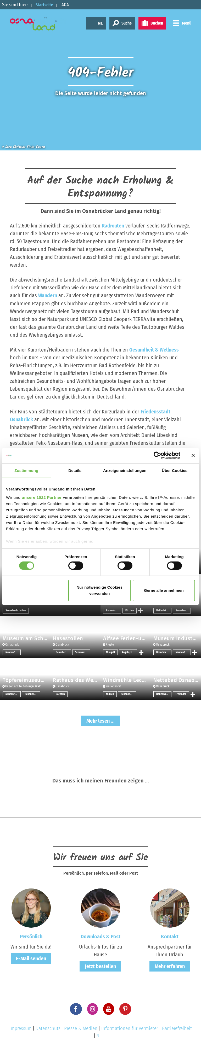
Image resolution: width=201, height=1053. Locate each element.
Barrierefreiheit (177, 1028)
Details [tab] (74, 470)
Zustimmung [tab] (26, 470)
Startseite (46, 5)
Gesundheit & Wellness (154, 349)
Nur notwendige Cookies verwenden (99, 590)
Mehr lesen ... (100, 720)
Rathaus (60, 693)
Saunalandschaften (15, 610)
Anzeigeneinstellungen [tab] (124, 470)
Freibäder (181, 693)
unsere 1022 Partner (42, 497)
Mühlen (110, 693)
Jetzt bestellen (100, 966)
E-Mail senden (31, 958)
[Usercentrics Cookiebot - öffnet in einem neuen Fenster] (157, 455)
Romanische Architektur (113, 610)
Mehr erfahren (170, 966)
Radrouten (113, 226)
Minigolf (110, 652)
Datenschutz (48, 1028)
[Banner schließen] (193, 455)
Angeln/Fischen (129, 652)
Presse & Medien (80, 1028)
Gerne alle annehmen (164, 590)
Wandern (47, 295)
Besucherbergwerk (63, 652)
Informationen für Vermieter (129, 1028)
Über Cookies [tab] (174, 470)
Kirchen (129, 610)
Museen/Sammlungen (13, 652)
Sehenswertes (82, 652)
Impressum (20, 1028)
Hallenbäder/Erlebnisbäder (163, 610)
